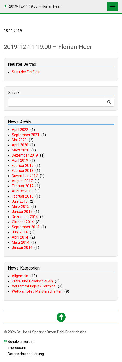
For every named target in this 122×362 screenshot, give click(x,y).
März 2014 (20, 242)
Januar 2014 (22, 247)
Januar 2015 (22, 212)
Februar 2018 (22, 171)
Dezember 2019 (25, 155)
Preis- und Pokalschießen (32, 281)
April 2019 (20, 160)
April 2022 (20, 130)
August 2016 (22, 191)
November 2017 (25, 176)
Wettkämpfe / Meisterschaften (37, 291)
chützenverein (20, 341)
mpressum (17, 348)
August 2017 (22, 181)
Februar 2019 (22, 165)
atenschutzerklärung (26, 354)
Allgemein (20, 276)
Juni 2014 (20, 232)
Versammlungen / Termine (34, 286)
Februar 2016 (22, 196)
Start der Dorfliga (26, 72)
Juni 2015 (20, 201)
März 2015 (20, 206)
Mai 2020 (19, 140)
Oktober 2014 (23, 222)
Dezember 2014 (25, 217)
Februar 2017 (22, 186)
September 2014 (25, 227)
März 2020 (20, 150)
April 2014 (20, 237)
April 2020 (20, 145)
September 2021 (25, 135)
